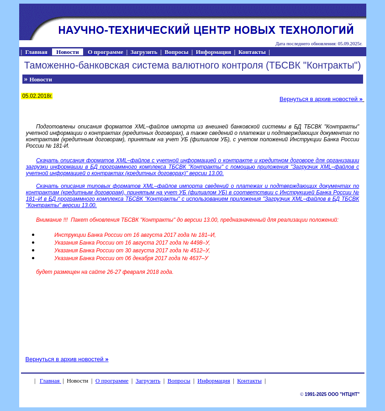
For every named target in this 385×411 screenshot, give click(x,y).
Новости (41, 79)
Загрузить (148, 380)
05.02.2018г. (37, 96)
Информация (213, 380)
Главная (50, 380)
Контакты (249, 380)
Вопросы (179, 380)
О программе (111, 380)
